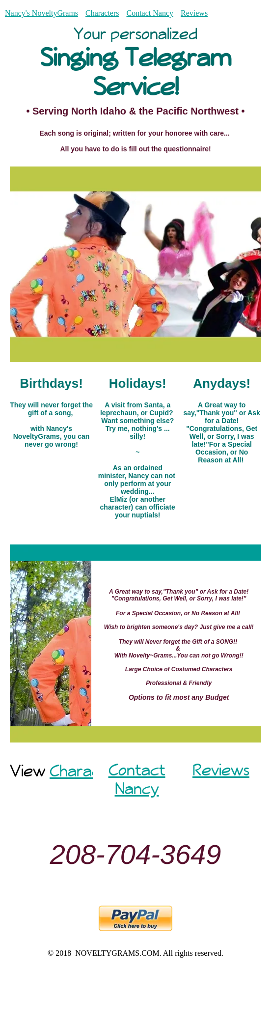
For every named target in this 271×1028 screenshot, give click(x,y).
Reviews (194, 13)
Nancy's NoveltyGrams (41, 13)
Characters (102, 13)
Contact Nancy (149, 13)
